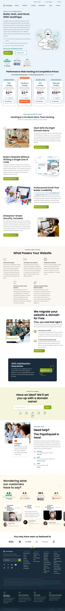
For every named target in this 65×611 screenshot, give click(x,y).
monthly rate (57, 98)
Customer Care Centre (37, 555)
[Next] (60, 484)
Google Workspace (57, 568)
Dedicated (56, 83)
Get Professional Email (41, 206)
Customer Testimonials (26, 566)
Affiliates (25, 558)
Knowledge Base (37, 557)
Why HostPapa (26, 561)
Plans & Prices (39, 350)
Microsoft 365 (56, 566)
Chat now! (39, 454)
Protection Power (57, 569)
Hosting (9, 85)
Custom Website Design (57, 559)
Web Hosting (46, 553)
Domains (33, 5)
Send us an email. (41, 460)
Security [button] (58, 5)
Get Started (8, 52)
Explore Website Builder (11, 178)
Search (47, 407)
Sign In (59, 1)
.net (32, 412)
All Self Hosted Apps (47, 568)
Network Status (37, 561)
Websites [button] (25, 5)
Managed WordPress (46, 558)
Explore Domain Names (41, 147)
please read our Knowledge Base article (38, 585)
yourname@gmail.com (54, 193)
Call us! (38, 467)
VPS (40, 83)
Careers (25, 554)
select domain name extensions (49, 582)
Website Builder (57, 554)
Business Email (57, 564)
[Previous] (56, 484)
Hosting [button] (17, 5)
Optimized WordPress (46, 555)
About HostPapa (26, 553)
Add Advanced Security (11, 235)
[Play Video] (12, 517)
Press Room (25, 560)
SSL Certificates (57, 573)
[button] (37, 2)
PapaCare (46, 566)
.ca (20, 412)
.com (26, 412)
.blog (45, 412)
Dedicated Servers (47, 562)
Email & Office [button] (42, 5)
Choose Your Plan (46, 370)
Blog (34, 559)
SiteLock (55, 571)
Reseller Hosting (47, 564)
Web (8, 83)
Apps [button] (51, 5)
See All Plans (9, 101)
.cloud (32, 415)
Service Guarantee (27, 563)
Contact (25, 556)
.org (39, 412)
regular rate (11, 98)
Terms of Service (52, 609)
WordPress (24, 83)
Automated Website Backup (58, 562)
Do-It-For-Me (56, 556)
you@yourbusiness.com (41, 194)
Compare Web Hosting (46, 572)
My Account (36, 553)
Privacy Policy (59, 609)
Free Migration (26, 568)
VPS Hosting (46, 560)
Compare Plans (21, 52)
